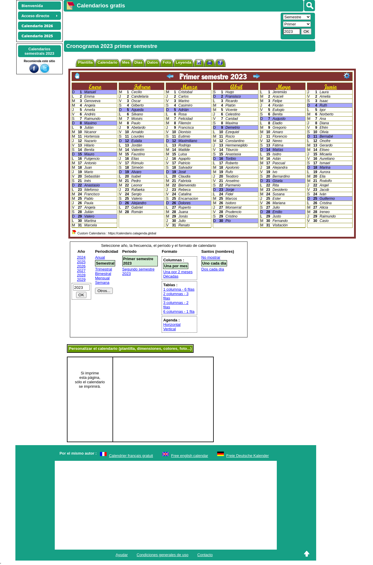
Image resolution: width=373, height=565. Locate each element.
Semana (102, 282)
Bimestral (103, 273)
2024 (81, 257)
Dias (138, 62)
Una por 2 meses (177, 272)
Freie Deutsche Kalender (247, 455)
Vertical (169, 329)
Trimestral (103, 269)
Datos (152, 62)
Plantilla (85, 62)
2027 (81, 270)
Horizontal (172, 324)
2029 (81, 279)
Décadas (170, 276)
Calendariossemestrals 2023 (39, 51)
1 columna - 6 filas (178, 289)
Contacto (205, 555)
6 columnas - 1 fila (178, 311)
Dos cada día (212, 269)
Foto (167, 62)
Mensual (102, 278)
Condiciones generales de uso (163, 555)
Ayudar (122, 555)
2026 (81, 266)
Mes (126, 62)
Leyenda (184, 62)
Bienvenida (32, 5)
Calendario (107, 62)
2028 (81, 275)
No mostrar (210, 257)
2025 (81, 262)
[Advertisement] (171, 25)
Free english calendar (189, 455)
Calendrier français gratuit (131, 455)
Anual (100, 257)
